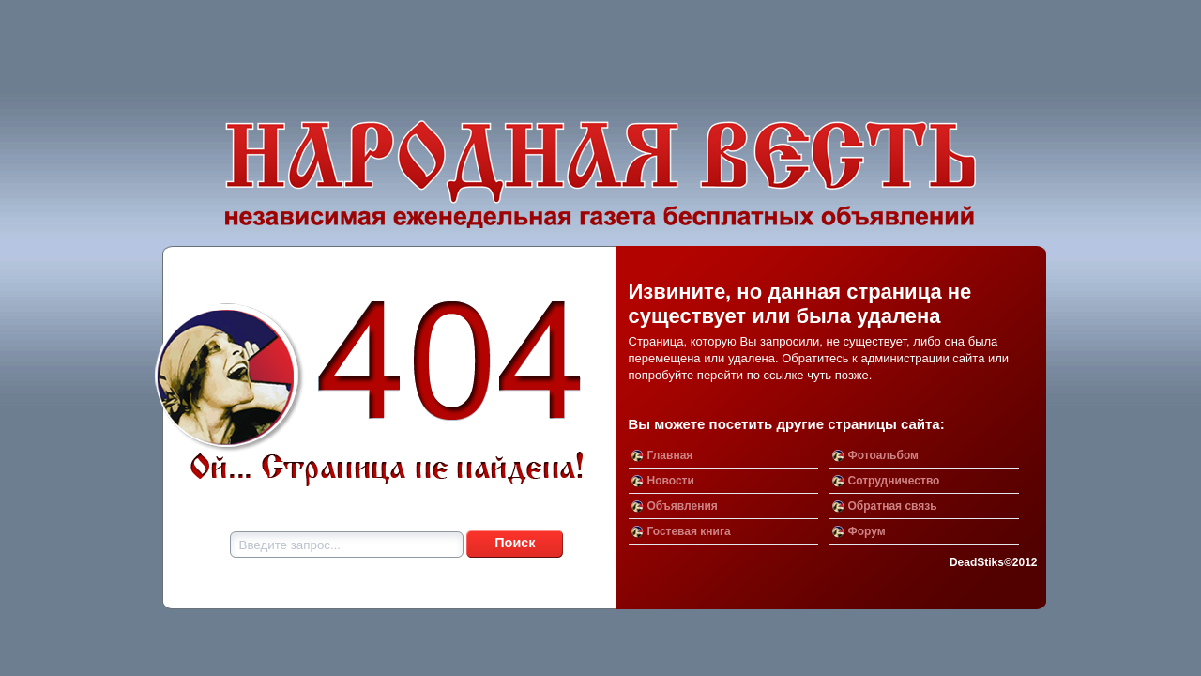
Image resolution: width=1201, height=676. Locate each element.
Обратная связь (892, 506)
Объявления (682, 506)
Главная (670, 455)
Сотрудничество (894, 480)
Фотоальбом (883, 455)
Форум (867, 531)
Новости (670, 480)
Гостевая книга (689, 531)
